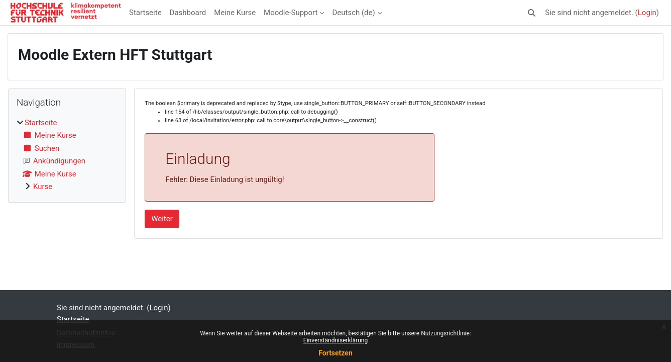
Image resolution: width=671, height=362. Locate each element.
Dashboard (188, 12)
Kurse (42, 186)
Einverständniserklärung (335, 340)
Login (647, 12)
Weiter (162, 218)
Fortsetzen (335, 353)
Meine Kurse (235, 12)
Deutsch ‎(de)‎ (353, 12)
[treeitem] (67, 155)
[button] (532, 13)
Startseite (145, 12)
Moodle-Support (290, 12)
